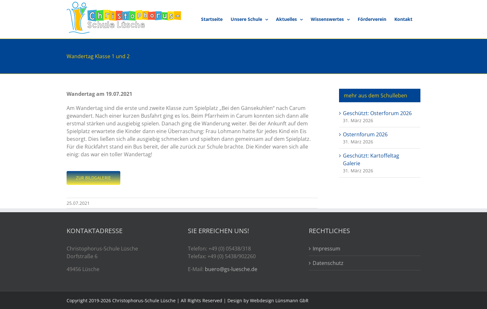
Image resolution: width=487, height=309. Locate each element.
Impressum (326, 248)
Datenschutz (328, 263)
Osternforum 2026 (365, 134)
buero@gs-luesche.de (231, 269)
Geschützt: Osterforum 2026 (377, 113)
